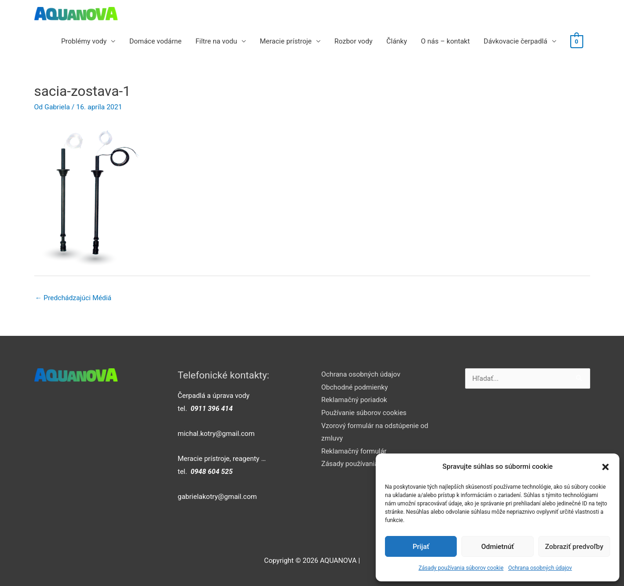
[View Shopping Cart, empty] (576, 41)
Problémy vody (84, 41)
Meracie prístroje (286, 41)
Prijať (421, 546)
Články (397, 41)
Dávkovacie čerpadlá (516, 41)
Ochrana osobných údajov (540, 568)
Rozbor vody (354, 41)
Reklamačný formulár (354, 451)
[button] (605, 467)
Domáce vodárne (156, 41)
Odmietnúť (497, 546)
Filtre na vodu (217, 41)
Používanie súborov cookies (364, 413)
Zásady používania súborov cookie (461, 568)
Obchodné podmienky (355, 387)
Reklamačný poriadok (354, 400)
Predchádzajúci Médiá (73, 298)
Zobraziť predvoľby (574, 546)
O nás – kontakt (445, 41)
